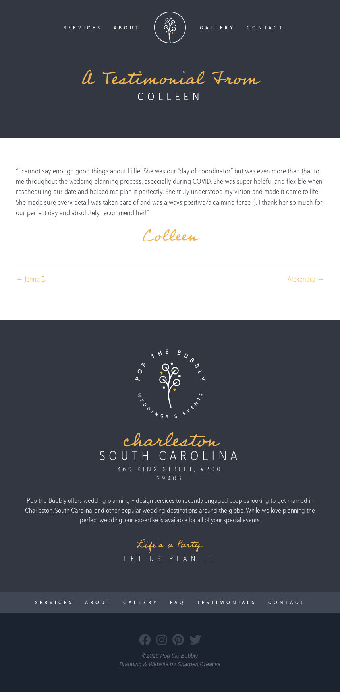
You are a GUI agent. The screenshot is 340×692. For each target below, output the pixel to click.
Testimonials (227, 602)
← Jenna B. (31, 279)
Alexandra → (306, 279)
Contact (265, 27)
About (127, 27)
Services (83, 27)
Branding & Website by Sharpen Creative (170, 664)
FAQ (177, 602)
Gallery (217, 27)
